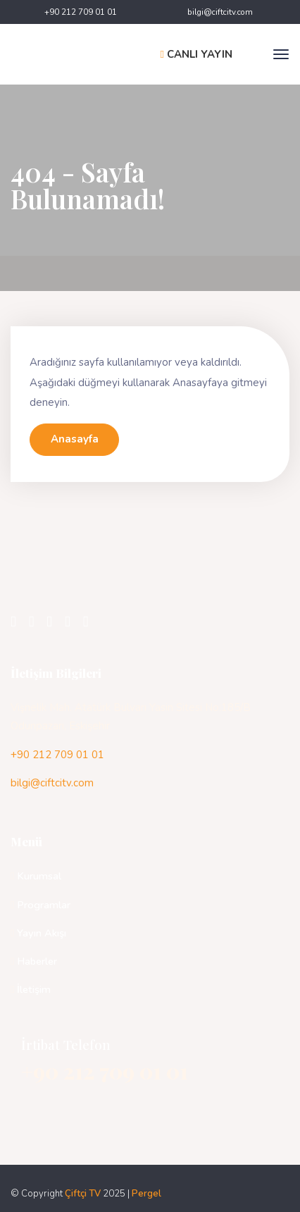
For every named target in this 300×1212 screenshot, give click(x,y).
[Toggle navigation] (281, 54)
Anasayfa (75, 439)
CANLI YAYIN (196, 54)
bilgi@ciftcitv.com (220, 12)
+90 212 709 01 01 (80, 12)
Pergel (146, 1193)
